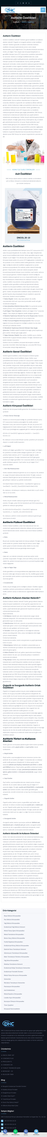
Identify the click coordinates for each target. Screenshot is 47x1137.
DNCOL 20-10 (23, 238)
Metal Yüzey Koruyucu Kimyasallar (15, 975)
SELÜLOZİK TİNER (8, 1074)
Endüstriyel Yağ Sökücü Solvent (14, 927)
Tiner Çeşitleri (8, 1005)
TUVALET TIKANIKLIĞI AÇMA (11, 1068)
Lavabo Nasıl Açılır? (9, 1096)
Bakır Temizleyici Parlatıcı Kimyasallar (16, 957)
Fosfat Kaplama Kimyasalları (13, 942)
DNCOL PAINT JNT (8, 1055)
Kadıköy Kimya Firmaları (10, 1089)
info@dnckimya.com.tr (11, 1131)
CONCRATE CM (7, 1065)
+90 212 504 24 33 (10, 1124)
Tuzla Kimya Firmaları (9, 1099)
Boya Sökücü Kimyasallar (12, 916)
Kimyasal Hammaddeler (12, 1009)
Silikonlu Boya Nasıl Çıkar (10, 1105)
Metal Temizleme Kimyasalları (14, 934)
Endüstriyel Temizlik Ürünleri (13, 972)
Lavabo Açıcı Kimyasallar (12, 998)
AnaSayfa (16, 22)
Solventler (7, 979)
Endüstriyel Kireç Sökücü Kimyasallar (16, 945)
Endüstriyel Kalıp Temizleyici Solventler (17, 968)
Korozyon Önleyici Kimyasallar (14, 1001)
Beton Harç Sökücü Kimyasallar (14, 938)
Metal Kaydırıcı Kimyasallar (13, 994)
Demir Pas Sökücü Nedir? (11, 1102)
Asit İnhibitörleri (9, 990)
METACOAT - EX (8, 1071)
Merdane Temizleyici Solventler (14, 983)
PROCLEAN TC (7, 1062)
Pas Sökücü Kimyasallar (12, 919)
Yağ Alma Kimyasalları (11, 960)
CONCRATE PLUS (8, 1058)
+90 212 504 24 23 (10, 1121)
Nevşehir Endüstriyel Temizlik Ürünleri (14, 1086)
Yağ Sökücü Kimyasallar (12, 923)
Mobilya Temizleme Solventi (13, 964)
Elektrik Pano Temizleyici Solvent (15, 949)
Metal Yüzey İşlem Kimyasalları (14, 931)
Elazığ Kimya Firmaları (9, 1093)
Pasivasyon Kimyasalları (12, 986)
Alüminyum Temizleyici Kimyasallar (15, 953)
